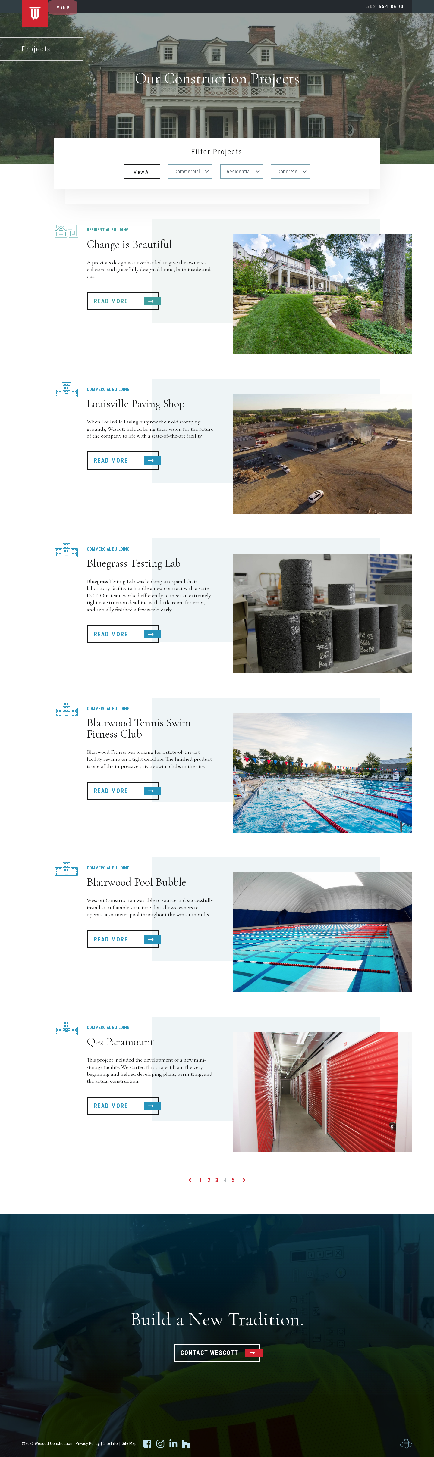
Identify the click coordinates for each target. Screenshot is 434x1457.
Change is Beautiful (129, 244)
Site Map (129, 1443)
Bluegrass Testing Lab (134, 563)
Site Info (110, 1443)
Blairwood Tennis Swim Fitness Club (139, 728)
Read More (111, 301)
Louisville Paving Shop (136, 403)
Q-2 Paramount (120, 1042)
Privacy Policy (87, 1443)
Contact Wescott (209, 1352)
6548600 (385, 6)
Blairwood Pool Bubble (136, 882)
